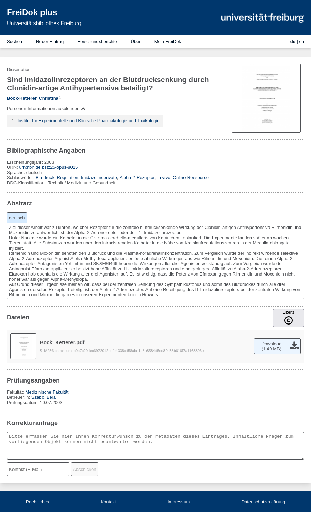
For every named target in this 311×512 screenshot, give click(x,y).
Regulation (67, 177)
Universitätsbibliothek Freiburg (44, 23)
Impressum (179, 501)
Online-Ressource (191, 177)
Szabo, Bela (43, 397)
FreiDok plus (32, 12)
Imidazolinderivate (99, 177)
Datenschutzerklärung (263, 501)
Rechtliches (37, 501)
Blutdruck (45, 177)
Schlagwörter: (21, 177)
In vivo (163, 177)
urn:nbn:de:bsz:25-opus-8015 (48, 167)
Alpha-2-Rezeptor (137, 177)
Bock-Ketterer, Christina (32, 98)
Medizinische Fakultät (46, 392)
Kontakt (108, 501)
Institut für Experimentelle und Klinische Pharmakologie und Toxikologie (89, 120)
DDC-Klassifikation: (27, 182)
